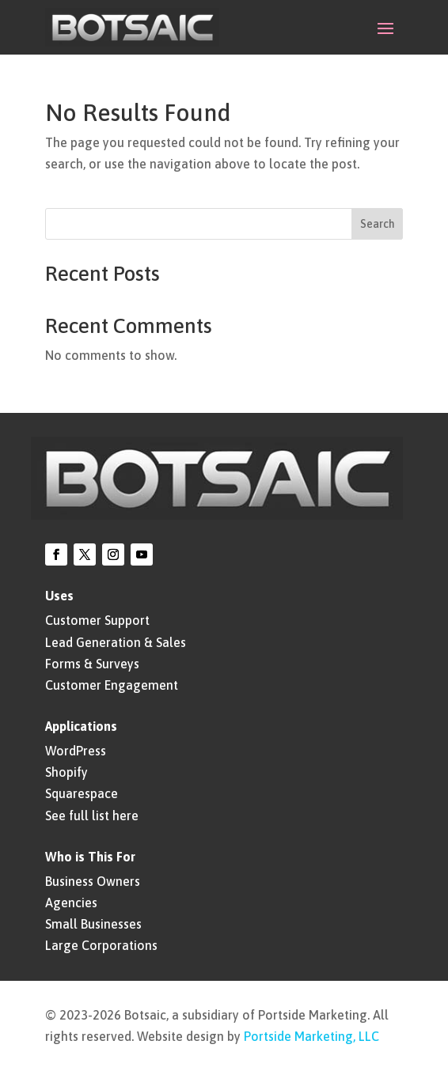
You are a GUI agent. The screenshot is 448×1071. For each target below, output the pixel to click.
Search (377, 224)
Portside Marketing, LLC (311, 1036)
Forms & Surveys (92, 664)
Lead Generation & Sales (115, 642)
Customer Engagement (111, 685)
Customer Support (97, 620)
